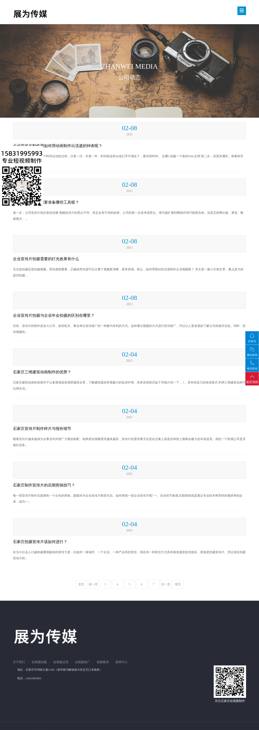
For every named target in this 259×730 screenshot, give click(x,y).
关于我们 (19, 662)
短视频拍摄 (39, 662)
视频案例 (103, 662)
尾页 (178, 584)
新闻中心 (121, 662)
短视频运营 (60, 662)
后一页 (165, 584)
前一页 (93, 584)
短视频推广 (82, 662)
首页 (81, 584)
